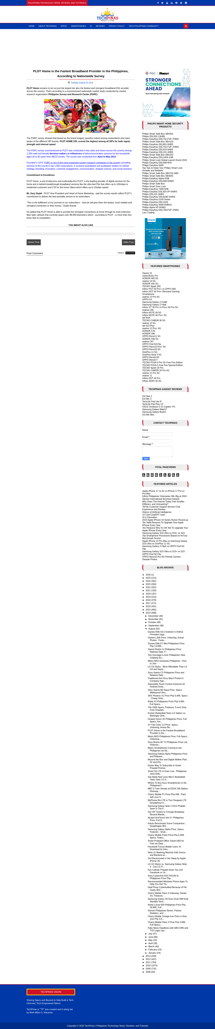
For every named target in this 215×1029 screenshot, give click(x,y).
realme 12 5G (149, 323)
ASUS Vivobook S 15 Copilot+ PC (158, 407)
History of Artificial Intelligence (157, 512)
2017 (148, 603)
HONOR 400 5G (150, 278)
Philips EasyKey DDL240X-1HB (157, 157)
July (150, 934)
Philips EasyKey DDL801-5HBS (157, 144)
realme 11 (147, 375)
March (151, 946)
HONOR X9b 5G (150, 339)
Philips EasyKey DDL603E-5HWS (158, 197)
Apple (64, 26)
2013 (148, 956)
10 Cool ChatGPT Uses (153, 515)
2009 (148, 968)
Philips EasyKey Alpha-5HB (155, 178)
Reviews (100, 26)
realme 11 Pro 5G (151, 373)
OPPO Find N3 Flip (151, 344)
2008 (148, 972)
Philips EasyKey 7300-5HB (155, 189)
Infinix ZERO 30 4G (151, 381)
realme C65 (148, 310)
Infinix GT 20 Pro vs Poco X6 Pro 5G (160, 307)
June (151, 937)
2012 (148, 959)
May (150, 940)
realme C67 (148, 341)
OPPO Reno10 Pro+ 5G (154, 347)
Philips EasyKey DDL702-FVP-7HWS (160, 139)
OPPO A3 (147, 299)
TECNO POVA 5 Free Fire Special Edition (162, 365)
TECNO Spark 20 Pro (152, 368)
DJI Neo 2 (147, 396)
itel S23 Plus (148, 326)
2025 (148, 578)
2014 (148, 613)
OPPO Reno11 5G (151, 336)
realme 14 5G (149, 281)
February (153, 949)
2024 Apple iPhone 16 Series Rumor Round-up (165, 520)
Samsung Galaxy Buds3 (154, 412)
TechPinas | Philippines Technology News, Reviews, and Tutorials (116, 1026)
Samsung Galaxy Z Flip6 (154, 304)
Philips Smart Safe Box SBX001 (157, 176)
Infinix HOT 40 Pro (151, 378)
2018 (148, 600)
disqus (121, 253)
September (154, 625)
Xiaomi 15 (147, 273)
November (153, 619)
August (152, 629)
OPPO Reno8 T (150, 360)
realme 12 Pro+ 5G (151, 328)
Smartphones (78, 26)
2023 (148, 584)
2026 (148, 575)
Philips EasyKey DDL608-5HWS (158, 181)
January (152, 953)
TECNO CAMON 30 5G (153, 320)
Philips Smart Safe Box (153, 184)
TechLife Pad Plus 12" (153, 404)
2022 (148, 587)
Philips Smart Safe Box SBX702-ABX (160, 173)
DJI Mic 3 (147, 399)
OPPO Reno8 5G (150, 357)
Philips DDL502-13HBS (153, 136)
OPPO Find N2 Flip (151, 554)
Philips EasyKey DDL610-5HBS (157, 149)
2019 (148, 597)
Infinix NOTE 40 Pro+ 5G (154, 315)
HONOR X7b (148, 331)
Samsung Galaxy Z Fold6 (154, 302)
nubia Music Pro (150, 276)
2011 (148, 962)
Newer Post (33, 242)
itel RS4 (146, 318)
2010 (148, 965)
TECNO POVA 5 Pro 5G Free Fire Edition (162, 362)
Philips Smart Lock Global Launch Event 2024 (164, 160)
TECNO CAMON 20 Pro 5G (155, 370)
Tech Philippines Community (144, 26)
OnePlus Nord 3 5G (152, 355)
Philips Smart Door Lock (154, 186)
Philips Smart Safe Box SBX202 (157, 155)
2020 (148, 594)
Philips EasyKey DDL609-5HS (157, 163)
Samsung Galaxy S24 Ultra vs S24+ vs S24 (163, 533)
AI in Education (149, 517)
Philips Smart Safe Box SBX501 (157, 134)
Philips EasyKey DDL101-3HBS (157, 152)
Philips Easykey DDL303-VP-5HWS (159, 191)
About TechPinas (48, 26)
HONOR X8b (148, 333)
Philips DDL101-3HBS (153, 194)
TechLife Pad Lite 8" (152, 401)
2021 (148, 590)
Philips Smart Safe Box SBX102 (157, 141)
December (153, 616)
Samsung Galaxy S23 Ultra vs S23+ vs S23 (163, 551)
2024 (148, 581)
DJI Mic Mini (148, 415)
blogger (130, 253)
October (152, 622)
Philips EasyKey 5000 (153, 165)
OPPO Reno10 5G (151, 349)
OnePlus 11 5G (149, 352)
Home (31, 26)
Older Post (128, 242)
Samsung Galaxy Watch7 (154, 409)
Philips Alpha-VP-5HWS (154, 207)
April (150, 943)
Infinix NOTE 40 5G (151, 312)
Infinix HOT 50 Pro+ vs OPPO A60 (159, 289)
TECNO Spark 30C (151, 286)
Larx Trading (148, 212)
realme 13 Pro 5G (151, 297)
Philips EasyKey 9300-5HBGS (157, 205)
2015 (148, 609)
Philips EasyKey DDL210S (155, 202)
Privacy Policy (117, 26)
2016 (148, 606)
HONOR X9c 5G (150, 284)
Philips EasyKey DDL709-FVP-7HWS (160, 210)
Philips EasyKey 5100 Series (156, 199)
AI (91, 26)
